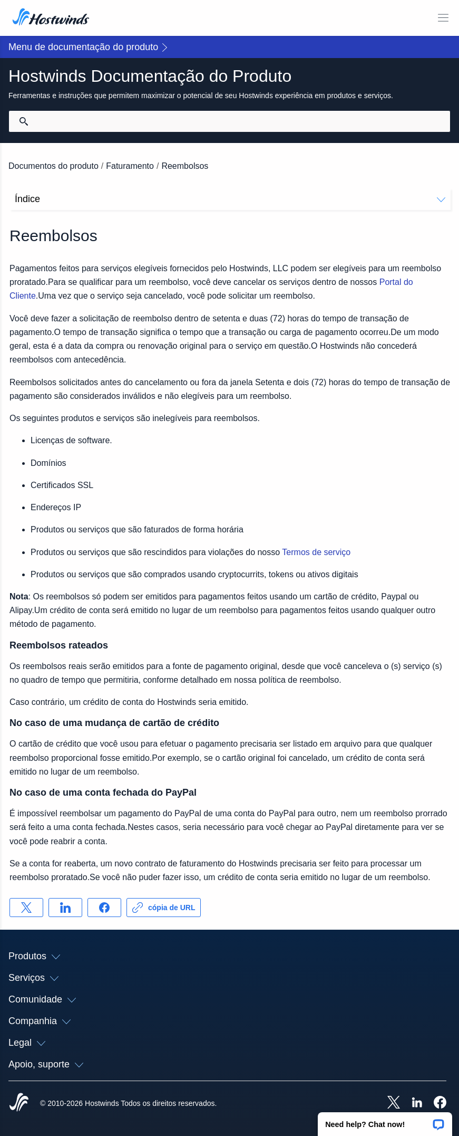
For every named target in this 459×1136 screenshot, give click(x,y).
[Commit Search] (23, 121)
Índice (230, 199)
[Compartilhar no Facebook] (104, 907)
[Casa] (51, 18)
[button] (385, 1120)
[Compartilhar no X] (26, 907)
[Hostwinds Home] (19, 1103)
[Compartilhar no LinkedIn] (65, 907)
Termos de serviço (316, 552)
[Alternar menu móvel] (443, 18)
